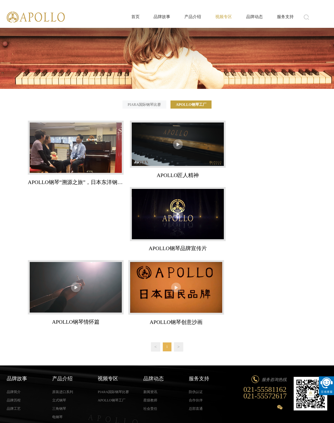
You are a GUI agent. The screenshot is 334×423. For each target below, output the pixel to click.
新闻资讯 (150, 319)
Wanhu (107, 412)
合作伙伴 (196, 327)
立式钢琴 (59, 327)
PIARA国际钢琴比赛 (143, 105)
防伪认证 (196, 319)
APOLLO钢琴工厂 (192, 105)
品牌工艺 (14, 335)
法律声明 (304, 412)
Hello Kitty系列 (63, 352)
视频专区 (218, 17)
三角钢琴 (59, 335)
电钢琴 (57, 344)
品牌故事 (152, 17)
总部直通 (196, 335)
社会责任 (150, 335)
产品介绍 (185, 17)
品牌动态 (251, 17)
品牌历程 (14, 327)
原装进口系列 (62, 319)
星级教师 (150, 327)
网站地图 (321, 412)
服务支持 (284, 17)
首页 (123, 17)
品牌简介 (14, 319)
